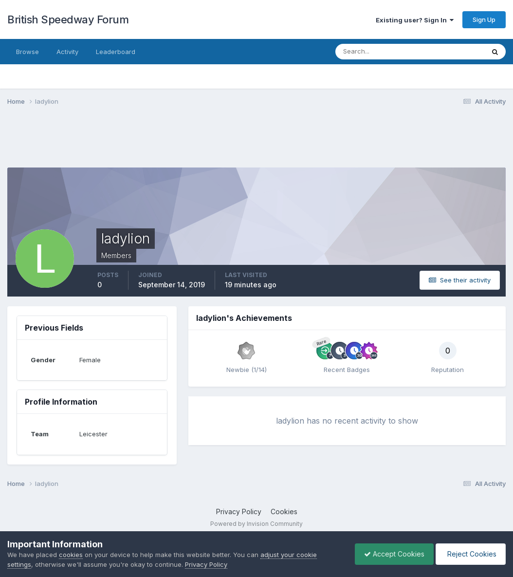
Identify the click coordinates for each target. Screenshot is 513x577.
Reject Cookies (469, 554)
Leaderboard (115, 52)
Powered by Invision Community (256, 523)
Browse (27, 52)
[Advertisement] (256, 143)
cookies (71, 554)
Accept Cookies (392, 554)
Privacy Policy (238, 511)
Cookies (284, 511)
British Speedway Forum (67, 19)
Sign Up (484, 19)
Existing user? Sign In (415, 20)
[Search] (378, 51)
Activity (67, 52)
